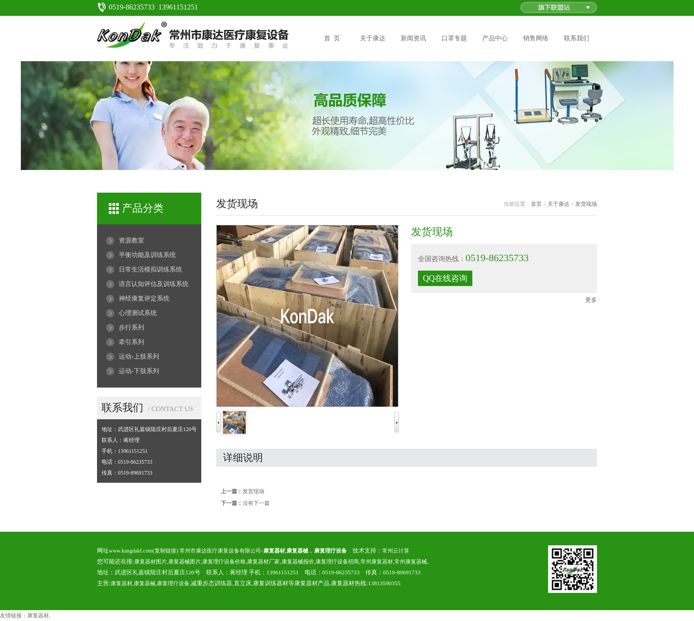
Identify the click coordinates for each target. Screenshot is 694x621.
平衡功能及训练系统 (147, 255)
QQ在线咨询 (445, 278)
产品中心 (495, 38)
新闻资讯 (413, 38)
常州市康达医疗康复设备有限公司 (220, 551)
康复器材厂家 (263, 561)
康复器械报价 (297, 561)
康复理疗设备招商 (337, 561)
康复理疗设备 (173, 583)
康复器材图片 (150, 561)
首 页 (332, 38)
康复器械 (144, 583)
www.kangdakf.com (131, 551)
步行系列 (131, 327)
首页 (536, 204)
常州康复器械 (410, 561)
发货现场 (586, 204)
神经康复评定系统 (144, 298)
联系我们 (576, 38)
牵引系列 (131, 342)
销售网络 (535, 38)
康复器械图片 (184, 561)
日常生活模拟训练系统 (150, 269)
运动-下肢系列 (139, 371)
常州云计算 (395, 551)
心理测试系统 (138, 313)
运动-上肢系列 (139, 356)
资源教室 (131, 240)
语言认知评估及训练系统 (154, 284)
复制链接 (165, 551)
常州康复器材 (376, 561)
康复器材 (121, 583)
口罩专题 (454, 38)
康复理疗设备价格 (224, 561)
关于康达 (372, 38)
